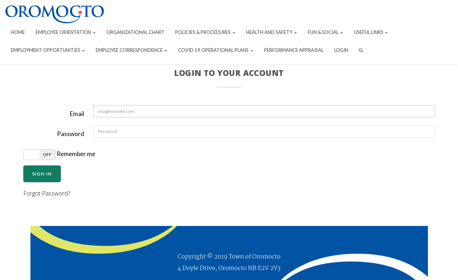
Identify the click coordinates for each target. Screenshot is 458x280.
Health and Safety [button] (271, 32)
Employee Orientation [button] (65, 32)
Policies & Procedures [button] (205, 32)
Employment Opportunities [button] (48, 50)
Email (77, 113)
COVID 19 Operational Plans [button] (215, 50)
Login (341, 50)
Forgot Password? (46, 193)
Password (70, 133)
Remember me (59, 154)
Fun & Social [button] (325, 32)
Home (18, 32)
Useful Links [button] (371, 32)
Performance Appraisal (293, 50)
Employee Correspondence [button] (131, 50)
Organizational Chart (135, 32)
